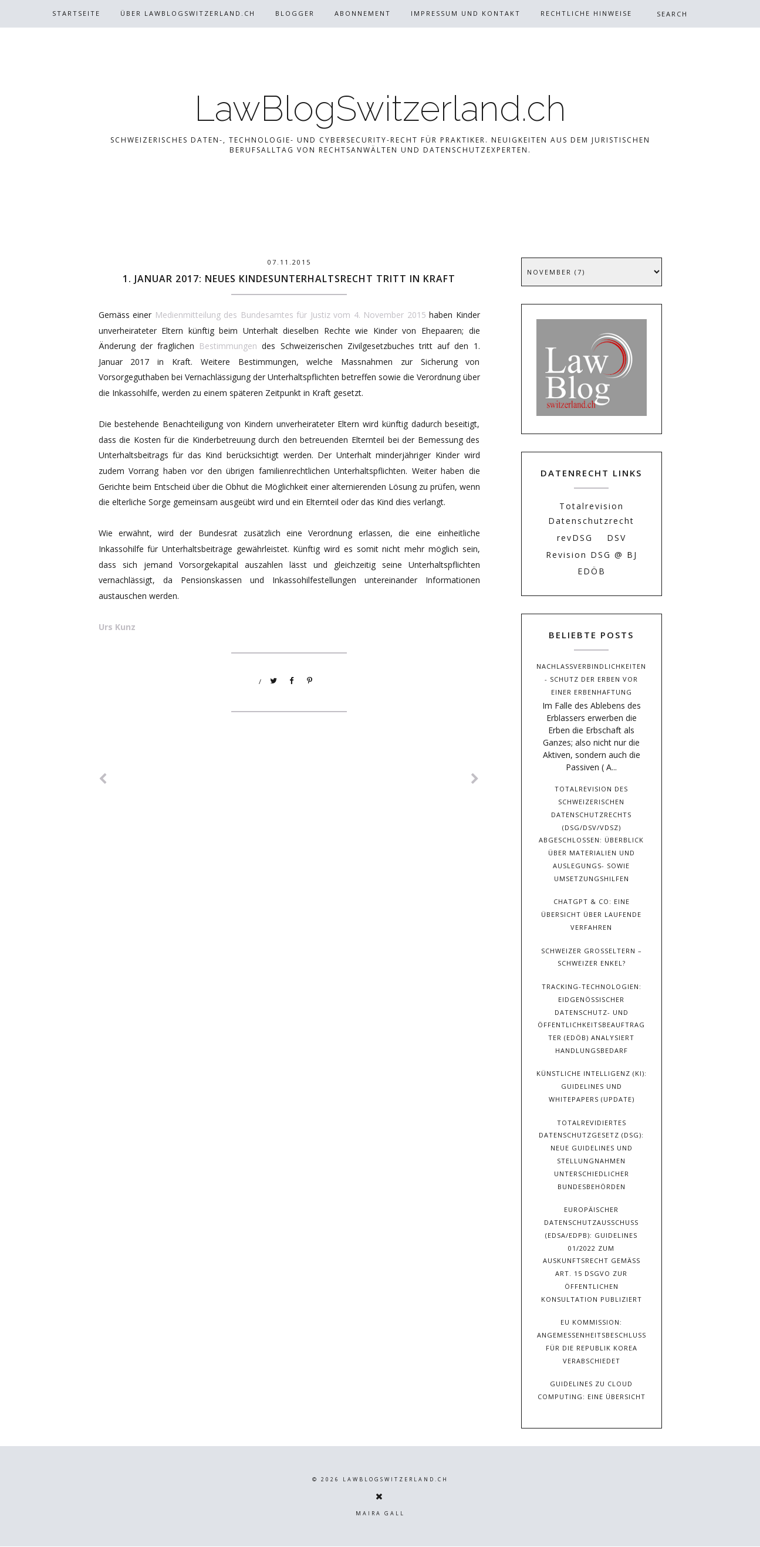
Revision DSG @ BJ (591, 554)
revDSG (575, 537)
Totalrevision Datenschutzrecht (591, 513)
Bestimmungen (228, 345)
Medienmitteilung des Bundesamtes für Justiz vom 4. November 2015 (290, 314)
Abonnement (363, 13)
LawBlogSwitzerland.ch (380, 108)
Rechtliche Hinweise (586, 13)
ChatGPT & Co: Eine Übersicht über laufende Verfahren (591, 914)
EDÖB (591, 571)
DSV (616, 537)
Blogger (295, 13)
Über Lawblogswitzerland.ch (187, 13)
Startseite (76, 13)
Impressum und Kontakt (466, 13)
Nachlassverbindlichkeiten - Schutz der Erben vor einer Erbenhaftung (591, 679)
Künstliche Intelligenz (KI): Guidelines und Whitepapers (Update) (591, 1086)
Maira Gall (380, 1513)
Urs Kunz (117, 626)
